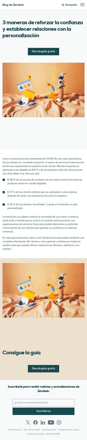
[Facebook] (35, 422)
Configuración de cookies (68, 430)
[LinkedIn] (42, 422)
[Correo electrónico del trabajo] (43, 402)
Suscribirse (43, 411)
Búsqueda (69, 5)
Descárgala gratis (43, 51)
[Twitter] (28, 422)
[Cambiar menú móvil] (82, 4)
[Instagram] (59, 422)
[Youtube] (51, 422)
